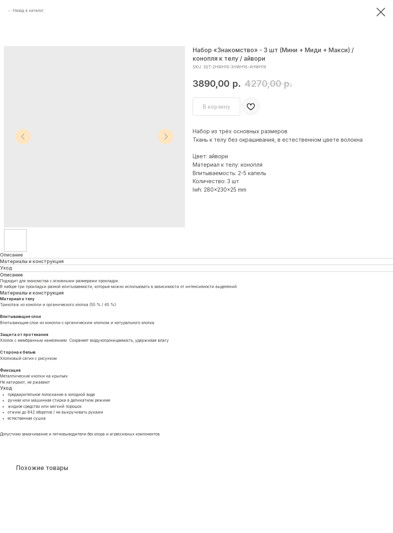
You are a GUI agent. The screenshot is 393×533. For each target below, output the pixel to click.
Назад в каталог (28, 10)
